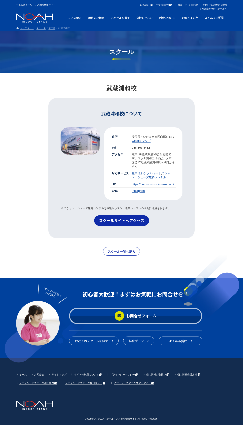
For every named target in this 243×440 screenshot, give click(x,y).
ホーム (23, 374)
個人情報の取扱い (156, 374)
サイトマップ (59, 374)
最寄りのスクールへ (216, 8)
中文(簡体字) (162, 5)
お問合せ (193, 5)
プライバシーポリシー (122, 374)
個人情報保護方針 (187, 374)
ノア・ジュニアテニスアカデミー (132, 383)
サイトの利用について (86, 374)
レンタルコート (151, 173)
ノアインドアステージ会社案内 (36, 383)
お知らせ (182, 5)
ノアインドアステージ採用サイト (83, 383)
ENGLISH (145, 5)
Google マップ (141, 140)
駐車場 (136, 173)
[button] (121, 220)
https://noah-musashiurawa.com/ (153, 184)
